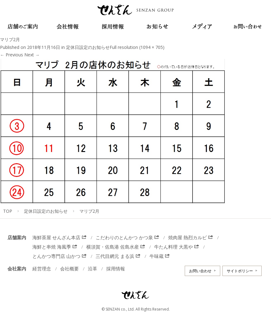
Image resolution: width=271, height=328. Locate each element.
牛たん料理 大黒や (173, 247)
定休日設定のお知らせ (88, 47)
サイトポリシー (240, 270)
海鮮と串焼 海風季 (51, 247)
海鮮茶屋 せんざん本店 (56, 237)
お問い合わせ (200, 270)
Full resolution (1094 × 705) (137, 47)
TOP (7, 211)
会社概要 (69, 268)
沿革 (92, 268)
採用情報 (115, 268)
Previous (11, 55)
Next (32, 55)
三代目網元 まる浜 (115, 256)
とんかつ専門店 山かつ (56, 256)
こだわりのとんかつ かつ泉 (124, 237)
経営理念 (41, 268)
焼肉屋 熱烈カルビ (187, 237)
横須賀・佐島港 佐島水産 (112, 247)
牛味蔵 (157, 256)
